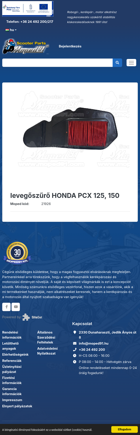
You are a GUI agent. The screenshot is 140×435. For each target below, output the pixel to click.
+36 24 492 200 (92, 349)
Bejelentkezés (70, 46)
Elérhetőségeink (15, 354)
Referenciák (12, 361)
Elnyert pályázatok (17, 406)
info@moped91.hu (93, 343)
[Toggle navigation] (131, 62)
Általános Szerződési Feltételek (46, 337)
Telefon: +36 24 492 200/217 (29, 22)
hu (10, 30)
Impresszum (12, 400)
